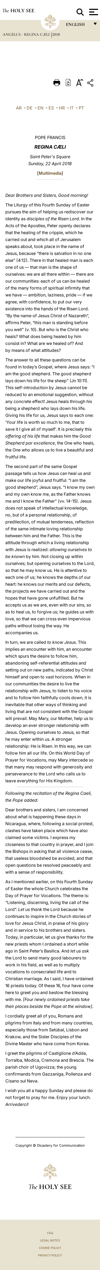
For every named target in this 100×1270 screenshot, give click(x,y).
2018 (56, 34)
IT (72, 108)
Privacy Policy (50, 1255)
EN (40, 108)
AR (19, 108)
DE (30, 108)
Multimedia (50, 173)
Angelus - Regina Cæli (27, 34)
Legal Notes (50, 1240)
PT (81, 108)
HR (62, 108)
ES (51, 108)
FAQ (50, 1233)
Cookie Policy (50, 1248)
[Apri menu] (93, 12)
